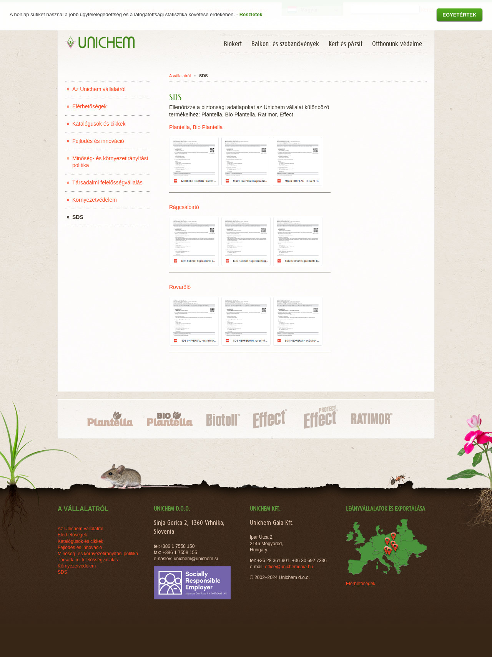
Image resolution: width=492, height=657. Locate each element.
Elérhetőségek (361, 583)
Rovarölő (180, 287)
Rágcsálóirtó (184, 207)
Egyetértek (459, 15)
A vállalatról (180, 75)
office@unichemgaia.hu (289, 566)
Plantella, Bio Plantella (196, 127)
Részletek (251, 14)
